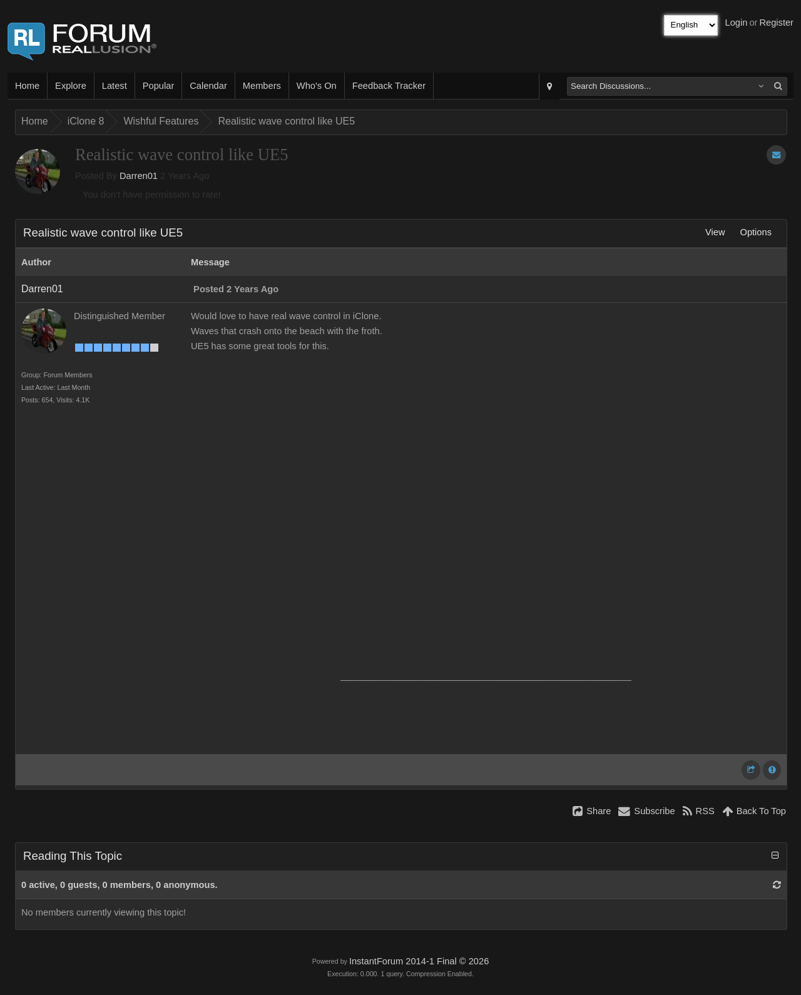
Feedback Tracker (389, 86)
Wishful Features (160, 121)
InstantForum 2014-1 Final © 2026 (419, 961)
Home (27, 86)
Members (261, 86)
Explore (71, 86)
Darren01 (139, 176)
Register (776, 23)
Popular (158, 86)
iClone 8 (86, 121)
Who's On (316, 86)
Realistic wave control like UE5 (286, 121)
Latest (114, 86)
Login (736, 23)
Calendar (208, 86)
